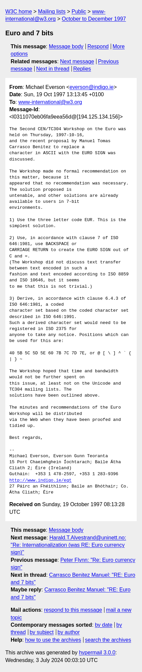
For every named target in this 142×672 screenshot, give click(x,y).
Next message (77, 61)
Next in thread (53, 69)
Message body (66, 46)
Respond (98, 46)
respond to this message (73, 610)
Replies (82, 69)
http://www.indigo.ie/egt (40, 481)
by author (69, 632)
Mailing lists (52, 11)
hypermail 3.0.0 (97, 652)
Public (78, 11)
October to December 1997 (94, 19)
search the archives (108, 640)
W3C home (18, 11)
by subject (42, 632)
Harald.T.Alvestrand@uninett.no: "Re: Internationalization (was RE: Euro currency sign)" (68, 545)
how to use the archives (53, 640)
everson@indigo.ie (92, 87)
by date (103, 625)
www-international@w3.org (50, 102)
